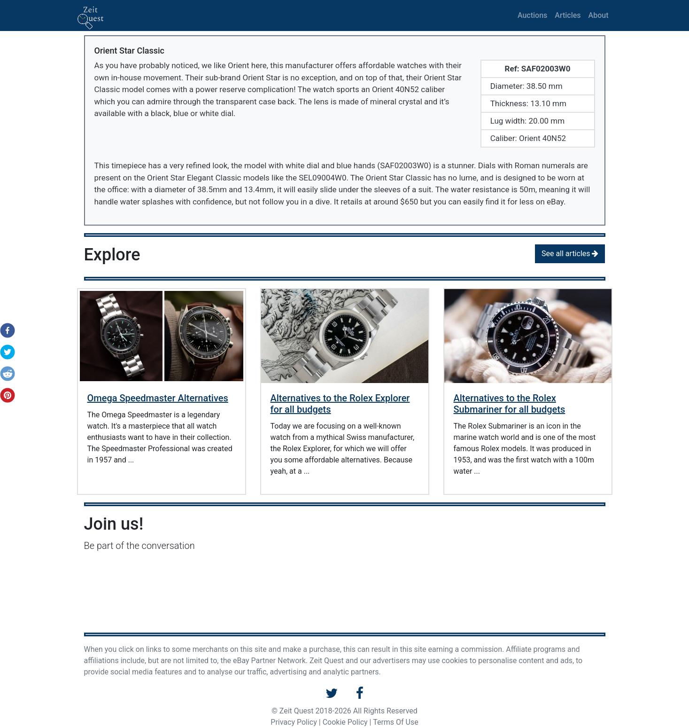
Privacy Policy (294, 722)
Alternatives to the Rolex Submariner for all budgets (509, 403)
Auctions (532, 15)
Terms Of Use (395, 722)
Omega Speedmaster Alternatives (157, 398)
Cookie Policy (345, 722)
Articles (568, 15)
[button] (4, 330)
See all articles (570, 253)
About (598, 15)
